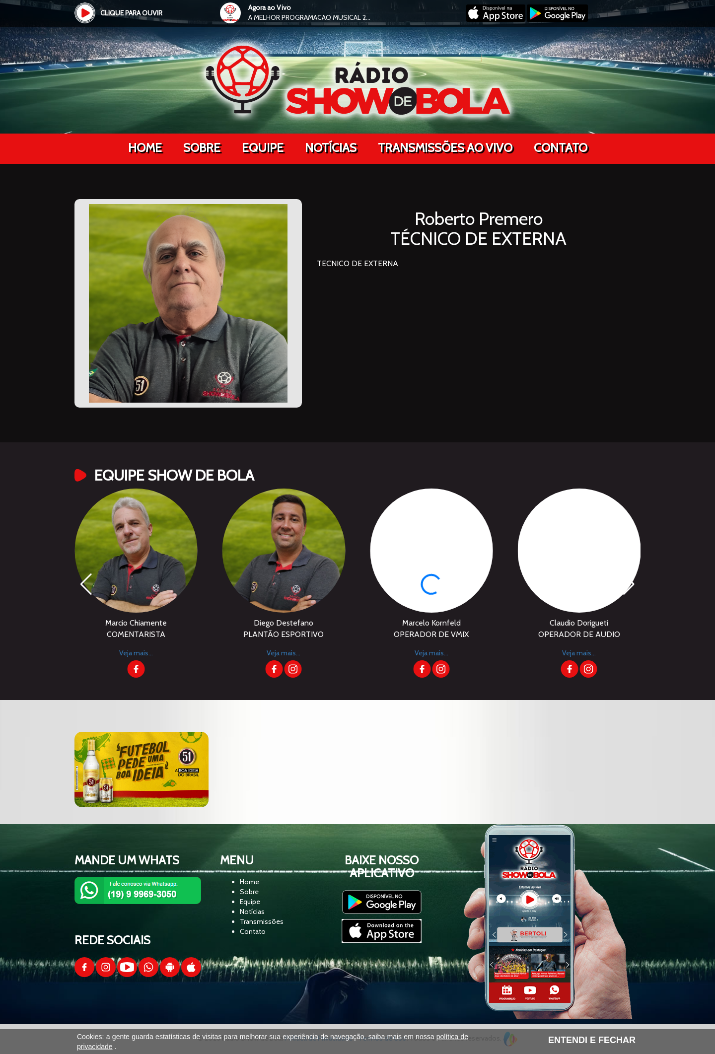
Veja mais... (85, 652)
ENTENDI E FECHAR (592, 1040)
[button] (629, 584)
